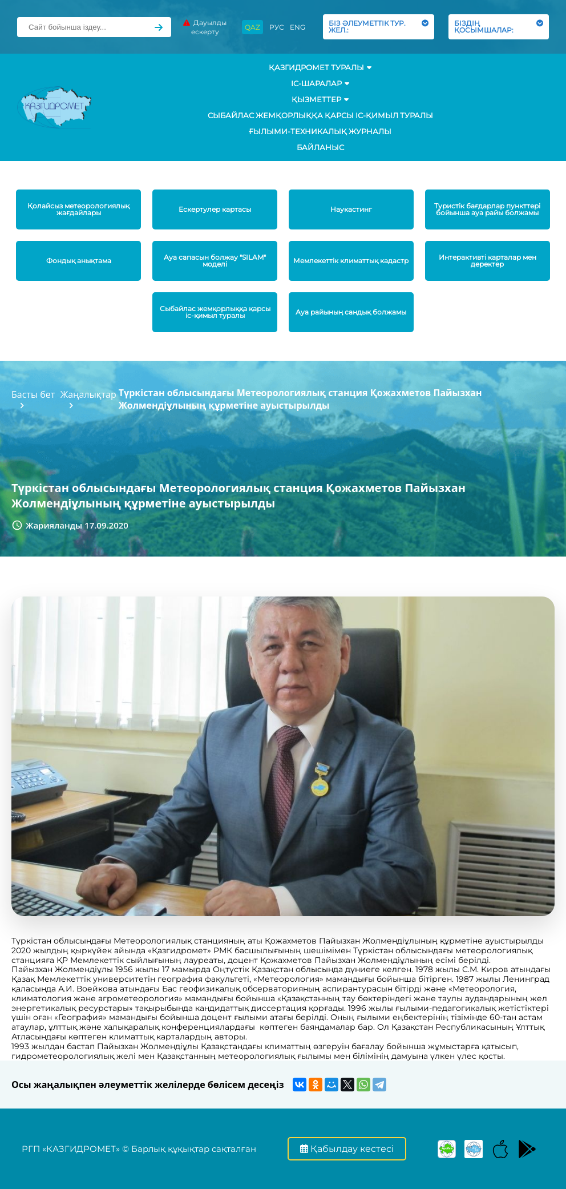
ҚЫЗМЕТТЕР (320, 99)
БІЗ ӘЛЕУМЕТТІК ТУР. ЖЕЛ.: (378, 26)
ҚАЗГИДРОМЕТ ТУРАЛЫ (320, 67)
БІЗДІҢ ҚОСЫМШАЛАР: (498, 26)
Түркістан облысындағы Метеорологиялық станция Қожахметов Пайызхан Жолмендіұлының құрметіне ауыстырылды (300, 399)
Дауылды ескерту (205, 27)
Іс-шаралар (320, 83)
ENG (297, 27)
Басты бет (33, 394)
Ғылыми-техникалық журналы (320, 131)
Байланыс (320, 147)
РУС (276, 27)
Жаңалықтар (88, 394)
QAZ (252, 27)
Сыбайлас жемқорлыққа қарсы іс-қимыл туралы (320, 115)
